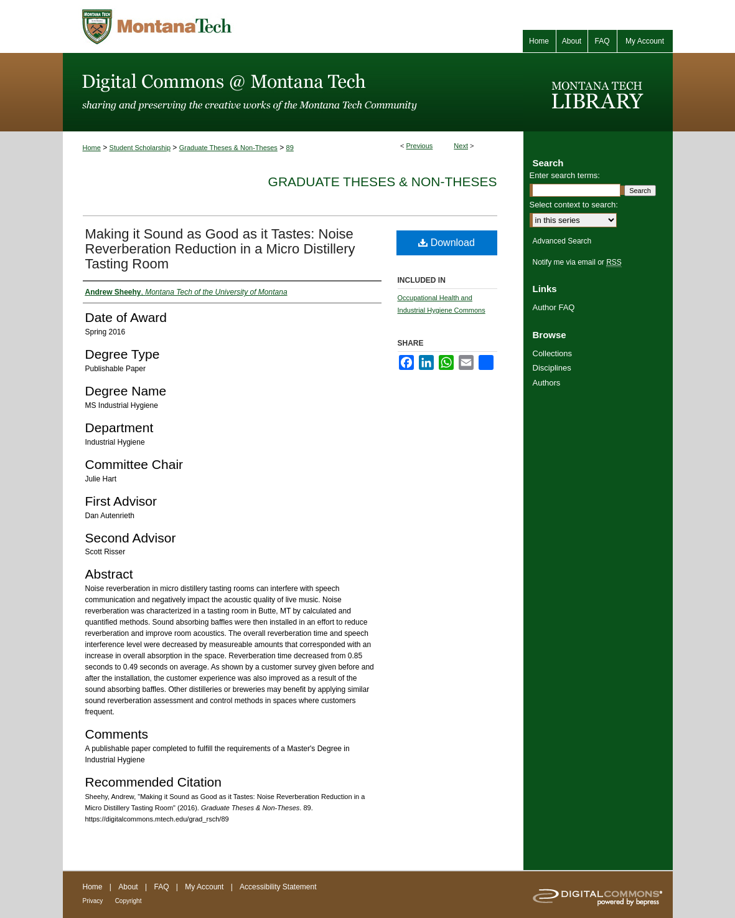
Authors (547, 382)
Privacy (93, 900)
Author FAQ (554, 307)
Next (461, 145)
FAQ (161, 887)
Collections (553, 353)
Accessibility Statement (278, 887)
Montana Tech (212, 26)
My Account (204, 887)
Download (446, 242)
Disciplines (552, 367)
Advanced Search (562, 241)
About (128, 887)
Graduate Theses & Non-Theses (228, 147)
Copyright (128, 900)
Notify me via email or (577, 262)
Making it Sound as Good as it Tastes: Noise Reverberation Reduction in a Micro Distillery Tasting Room (220, 249)
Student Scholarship (140, 147)
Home (92, 147)
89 (290, 147)
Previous (419, 145)
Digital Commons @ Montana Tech (293, 92)
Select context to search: (574, 204)
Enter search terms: (565, 175)
